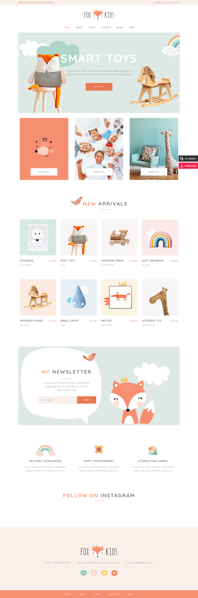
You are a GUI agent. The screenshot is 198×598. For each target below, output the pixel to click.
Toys (63, 265)
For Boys (24, 325)
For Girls (146, 265)
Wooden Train (112, 260)
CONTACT (114, 594)
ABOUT (82, 594)
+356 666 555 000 (171, 2)
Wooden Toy (152, 320)
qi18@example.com (143, 562)
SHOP (98, 594)
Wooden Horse (31, 320)
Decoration (25, 265)
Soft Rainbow (153, 260)
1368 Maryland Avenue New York (103, 562)
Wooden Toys (108, 265)
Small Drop (69, 320)
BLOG (130, 594)
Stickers (26, 260)
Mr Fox (106, 320)
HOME (67, 594)
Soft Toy (68, 260)
